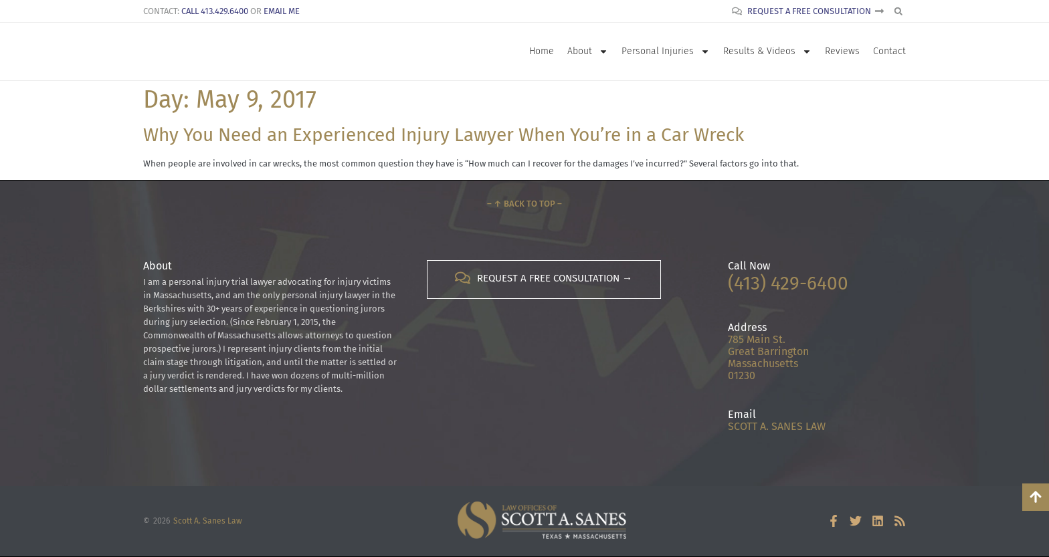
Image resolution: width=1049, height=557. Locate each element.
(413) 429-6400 (788, 283)
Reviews (842, 51)
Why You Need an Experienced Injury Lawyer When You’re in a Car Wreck (443, 135)
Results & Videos (767, 51)
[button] (898, 11)
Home (541, 51)
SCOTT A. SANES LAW (777, 426)
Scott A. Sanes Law (207, 521)
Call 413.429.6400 (214, 11)
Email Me (282, 11)
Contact (889, 51)
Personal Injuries (666, 51)
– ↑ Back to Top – (524, 204)
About (587, 51)
